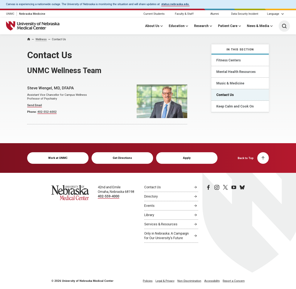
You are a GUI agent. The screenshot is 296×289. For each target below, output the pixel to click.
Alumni (214, 13)
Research (201, 26)
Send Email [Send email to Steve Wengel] (34, 105)
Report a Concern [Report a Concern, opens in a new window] (234, 281)
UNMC (10, 13)
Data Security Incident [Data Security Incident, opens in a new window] (244, 13)
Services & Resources (160, 224)
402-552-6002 (47, 112)
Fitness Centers (228, 60)
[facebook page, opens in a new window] (208, 214)
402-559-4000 (108, 196)
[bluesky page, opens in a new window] (242, 214)
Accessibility (212, 281)
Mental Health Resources (236, 72)
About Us (152, 26)
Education (177, 26)
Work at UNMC (58, 158)
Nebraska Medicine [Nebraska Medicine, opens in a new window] (32, 13)
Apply (187, 158)
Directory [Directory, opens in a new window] (151, 196)
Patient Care (227, 26)
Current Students (154, 13)
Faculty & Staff (184, 13)
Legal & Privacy (165, 281)
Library (149, 215)
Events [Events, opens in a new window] (149, 206)
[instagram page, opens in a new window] (216, 214)
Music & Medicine (230, 83)
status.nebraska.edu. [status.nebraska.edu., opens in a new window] (175, 4)
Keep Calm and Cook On (235, 106)
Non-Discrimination (189, 281)
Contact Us (59, 39)
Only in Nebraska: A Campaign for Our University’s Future (166, 235)
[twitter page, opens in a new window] (225, 214)
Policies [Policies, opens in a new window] (148, 281)
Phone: (32, 112)
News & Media (258, 26)
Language (273, 13)
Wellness (41, 39)
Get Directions (122, 158)
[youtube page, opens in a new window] (233, 214)
